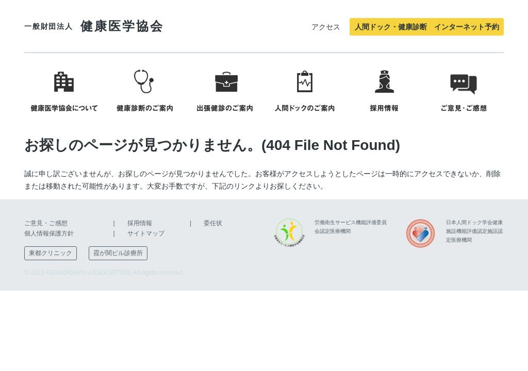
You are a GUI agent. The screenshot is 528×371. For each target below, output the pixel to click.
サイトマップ (145, 233)
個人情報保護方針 (49, 233)
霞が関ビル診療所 (118, 253)
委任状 (213, 223)
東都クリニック (50, 253)
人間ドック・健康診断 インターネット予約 (427, 27)
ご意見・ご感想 (46, 223)
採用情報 (139, 223)
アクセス (325, 27)
